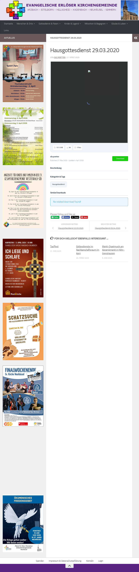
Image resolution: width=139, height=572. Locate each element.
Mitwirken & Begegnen (95, 23)
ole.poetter (59, 57)
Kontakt (90, 561)
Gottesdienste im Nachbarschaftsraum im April (87, 250)
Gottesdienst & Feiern (49, 23)
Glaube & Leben (118, 23)
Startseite (8, 23)
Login (100, 561)
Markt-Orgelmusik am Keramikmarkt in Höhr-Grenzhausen (113, 250)
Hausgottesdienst (58, 184)
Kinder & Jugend (71, 23)
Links (6, 30)
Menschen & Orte (25, 23)
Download (120, 158)
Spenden (40, 561)
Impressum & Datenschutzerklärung (65, 561)
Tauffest (54, 246)
